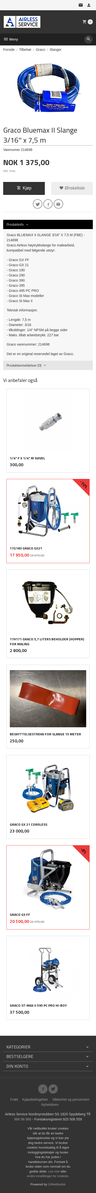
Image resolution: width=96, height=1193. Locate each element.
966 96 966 (22, 1119)
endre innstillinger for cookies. (48, 1176)
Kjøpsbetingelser (35, 1099)
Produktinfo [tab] (15, 224)
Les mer (54, 1171)
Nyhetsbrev (50, 1105)
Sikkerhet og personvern (71, 1099)
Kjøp (24, 188)
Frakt (14, 1099)
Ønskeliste (72, 188)
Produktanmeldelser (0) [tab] (24, 365)
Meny (10, 39)
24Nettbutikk (57, 1184)
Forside (9, 50)
